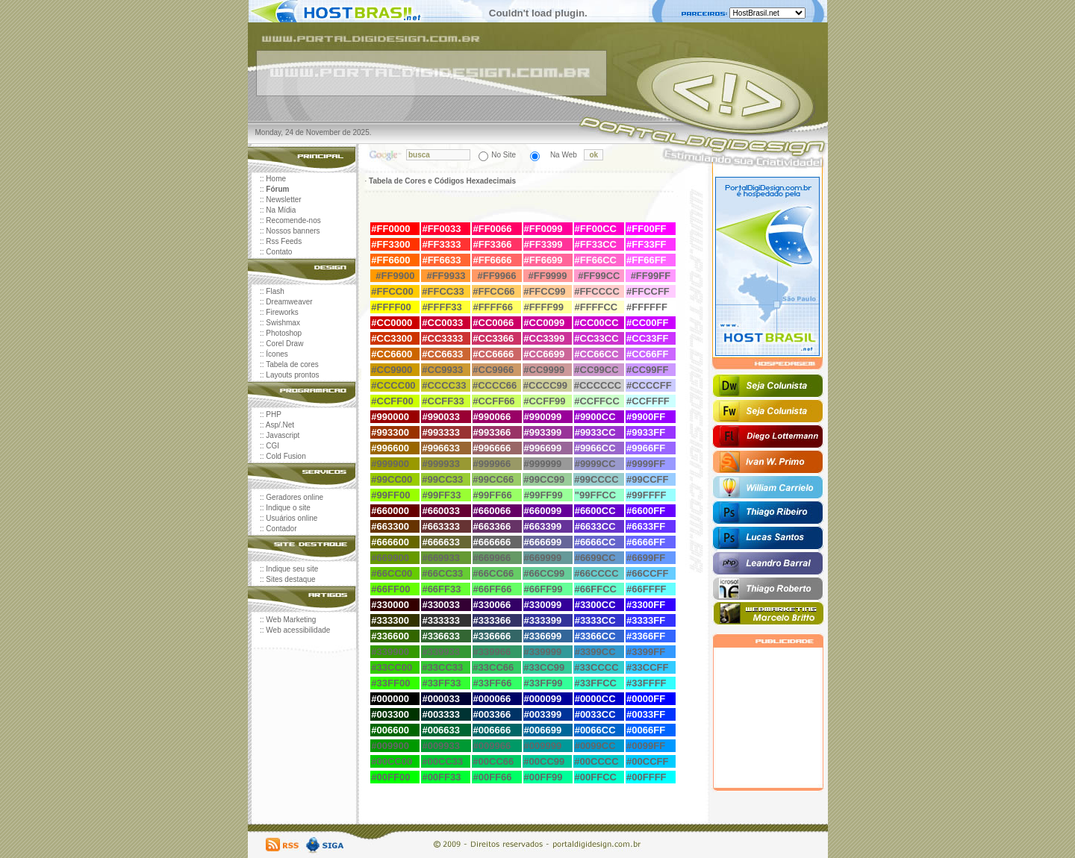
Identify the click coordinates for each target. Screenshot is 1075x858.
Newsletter (283, 199)
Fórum (277, 189)
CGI (272, 446)
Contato (279, 252)
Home (276, 179)
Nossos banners (293, 231)
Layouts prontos (292, 375)
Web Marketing (291, 620)
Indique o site (288, 508)
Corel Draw (284, 343)
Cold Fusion (285, 456)
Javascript (282, 435)
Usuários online (291, 518)
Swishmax (283, 323)
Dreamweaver (289, 302)
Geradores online (294, 497)
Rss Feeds (284, 241)
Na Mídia (281, 210)
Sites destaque (290, 579)
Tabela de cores (292, 364)
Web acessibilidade (298, 630)
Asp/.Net (280, 425)
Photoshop (284, 333)
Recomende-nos (293, 220)
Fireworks (282, 312)
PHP (273, 414)
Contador (281, 528)
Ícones (276, 354)
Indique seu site (292, 569)
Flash (275, 291)
